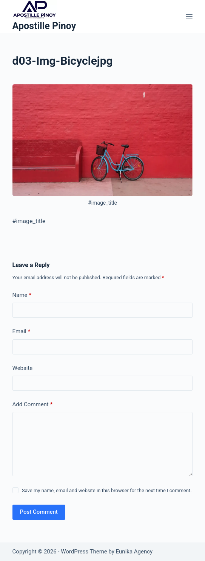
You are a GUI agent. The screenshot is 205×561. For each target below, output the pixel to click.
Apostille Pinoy (44, 25)
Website (22, 368)
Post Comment (39, 511)
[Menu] (189, 16)
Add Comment (32, 404)
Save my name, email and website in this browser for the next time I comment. (107, 490)
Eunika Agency (134, 551)
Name (22, 295)
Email (21, 331)
